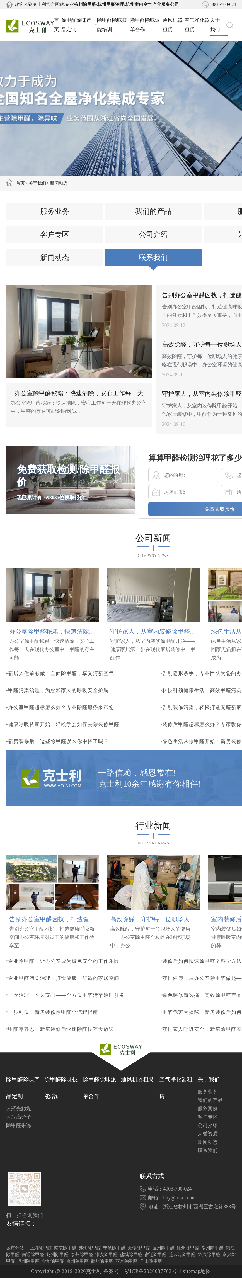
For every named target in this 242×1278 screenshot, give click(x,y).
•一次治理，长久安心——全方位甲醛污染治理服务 (65, 1004)
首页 (56, 24)
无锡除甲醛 (139, 1247)
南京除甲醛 (65, 1247)
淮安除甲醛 (106, 1254)
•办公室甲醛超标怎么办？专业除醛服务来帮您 (60, 718)
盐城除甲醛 (131, 1254)
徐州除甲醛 (188, 1247)
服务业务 (54, 220)
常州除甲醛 (212, 1247)
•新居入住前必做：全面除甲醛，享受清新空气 (60, 684)
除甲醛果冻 (18, 1125)
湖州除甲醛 (28, 1261)
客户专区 (54, 243)
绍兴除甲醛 (209, 1254)
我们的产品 (153, 220)
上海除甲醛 (41, 1247)
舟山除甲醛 (151, 1261)
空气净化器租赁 (197, 24)
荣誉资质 (208, 1133)
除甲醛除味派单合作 (145, 24)
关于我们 (219, 24)
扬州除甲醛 (57, 1254)
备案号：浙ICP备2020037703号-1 (142, 1271)
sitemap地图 (197, 1271)
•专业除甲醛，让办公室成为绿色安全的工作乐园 (62, 970)
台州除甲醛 (77, 1261)
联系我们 (153, 266)
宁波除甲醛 (114, 1247)
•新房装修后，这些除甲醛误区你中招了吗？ (57, 752)
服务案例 (208, 1108)
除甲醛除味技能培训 (112, 24)
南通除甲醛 (33, 1254)
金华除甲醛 (53, 1261)
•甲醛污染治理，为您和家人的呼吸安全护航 (57, 701)
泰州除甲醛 (82, 1254)
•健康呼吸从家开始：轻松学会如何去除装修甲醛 (62, 735)
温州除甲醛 (163, 1247)
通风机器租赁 (173, 24)
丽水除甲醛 (126, 1261)
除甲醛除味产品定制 (79, 24)
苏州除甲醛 (90, 1247)
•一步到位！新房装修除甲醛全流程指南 (52, 1021)
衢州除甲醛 (102, 1261)
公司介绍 (153, 243)
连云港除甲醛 (182, 1254)
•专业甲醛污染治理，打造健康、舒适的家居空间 (62, 987)
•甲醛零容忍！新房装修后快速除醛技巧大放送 (60, 1038)
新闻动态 (59, 183)
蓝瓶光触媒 (18, 1108)
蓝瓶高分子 (18, 1117)
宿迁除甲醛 (155, 1254)
